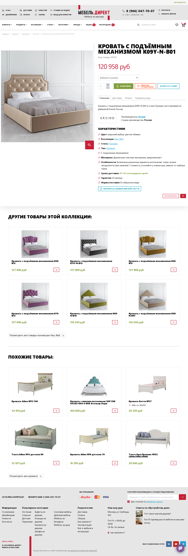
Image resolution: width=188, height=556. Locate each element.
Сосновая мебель (63, 511)
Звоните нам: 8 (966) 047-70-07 (44, 497)
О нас (8, 10)
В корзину (123, 86)
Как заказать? (180, 2)
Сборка (42, 15)
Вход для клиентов (62, 15)
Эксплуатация (84, 524)
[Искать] (138, 25)
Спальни (26, 515)
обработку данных (154, 501)
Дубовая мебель (62, 515)
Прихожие (27, 521)
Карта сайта (7, 541)
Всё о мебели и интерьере (85, 530)
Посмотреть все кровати (26, 475)
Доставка (27, 10)
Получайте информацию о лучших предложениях (150, 492)
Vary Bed (119, 139)
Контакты (164, 10)
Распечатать (171, 196)
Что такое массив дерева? (153, 513)
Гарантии (43, 10)
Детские (26, 518)
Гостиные (26, 511)
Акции (91, 25)
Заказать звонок (167, 14)
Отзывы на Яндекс (62, 10)
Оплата (26, 15)
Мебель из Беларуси (59, 520)
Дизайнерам (11, 15)
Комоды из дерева (40, 520)
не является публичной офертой (82, 550)
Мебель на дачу (62, 524)
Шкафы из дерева (40, 533)
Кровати (110, 148)
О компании (8, 511)
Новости (6, 518)
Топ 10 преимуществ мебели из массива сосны (160, 521)
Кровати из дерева (40, 526)
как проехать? (116, 532)
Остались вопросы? (13, 497)
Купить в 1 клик (168, 86)
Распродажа (107, 25)
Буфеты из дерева (40, 513)
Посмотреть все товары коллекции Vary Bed (37, 335)
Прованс (113, 143)
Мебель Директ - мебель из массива (12, 546)
